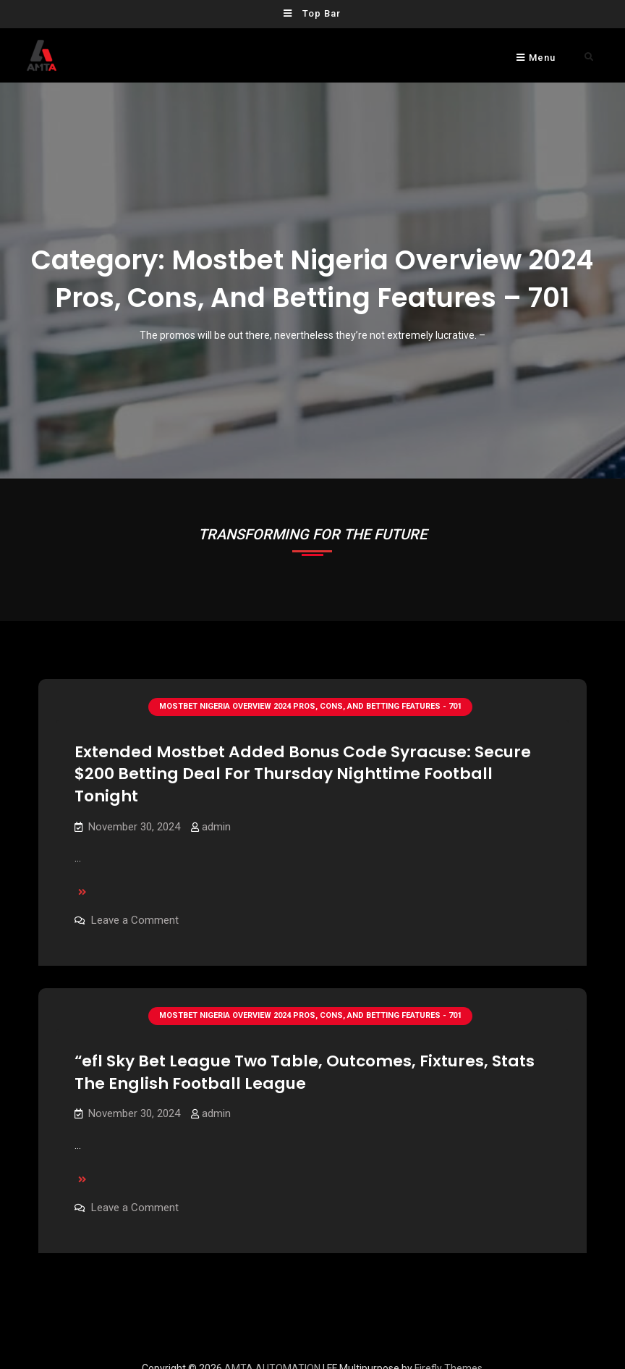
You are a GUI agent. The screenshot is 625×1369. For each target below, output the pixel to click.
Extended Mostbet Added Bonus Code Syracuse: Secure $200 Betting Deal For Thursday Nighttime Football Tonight (303, 774)
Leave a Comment (135, 920)
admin (216, 826)
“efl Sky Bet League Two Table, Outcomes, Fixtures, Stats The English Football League (305, 1064)
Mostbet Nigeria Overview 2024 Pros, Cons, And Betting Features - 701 (310, 706)
